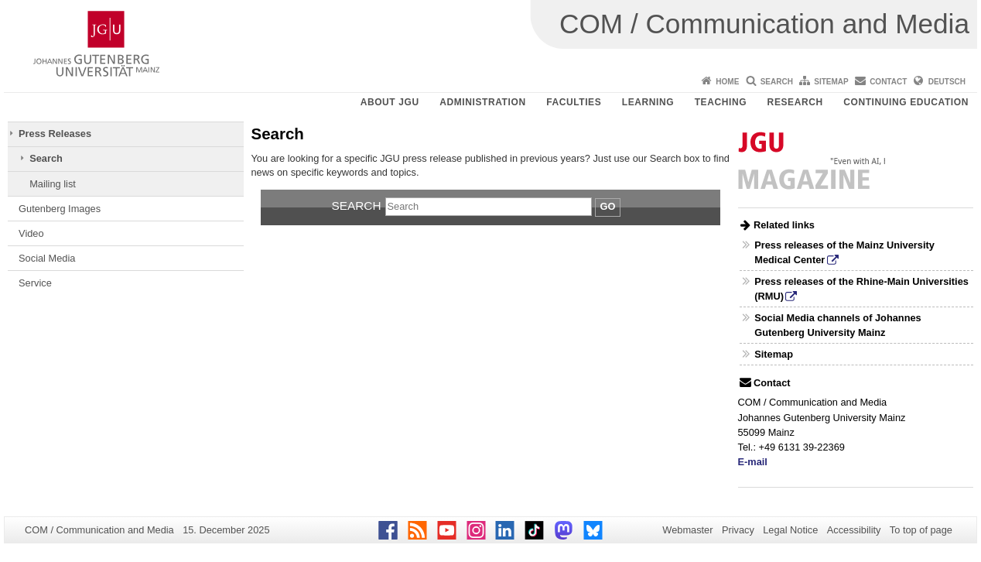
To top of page (921, 530)
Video (31, 233)
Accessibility (854, 530)
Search (777, 81)
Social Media (47, 258)
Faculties (573, 102)
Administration (482, 102)
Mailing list (52, 184)
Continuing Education (906, 102)
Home (727, 81)
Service (35, 283)
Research (795, 102)
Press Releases (55, 133)
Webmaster (687, 530)
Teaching (721, 102)
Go (608, 206)
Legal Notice (790, 530)
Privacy (738, 530)
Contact (888, 81)
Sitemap (831, 81)
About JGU (390, 102)
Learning (648, 102)
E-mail (752, 462)
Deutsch (947, 81)
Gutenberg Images (60, 208)
